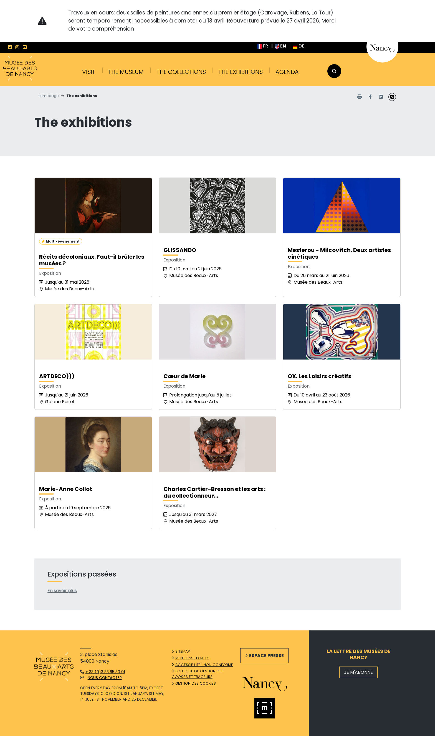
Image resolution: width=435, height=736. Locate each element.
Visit (88, 72)
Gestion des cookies (195, 683)
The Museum (126, 72)
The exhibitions (240, 72)
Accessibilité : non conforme (204, 664)
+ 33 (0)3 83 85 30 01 (105, 672)
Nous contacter (105, 677)
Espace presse (266, 655)
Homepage (48, 95)
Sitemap (182, 651)
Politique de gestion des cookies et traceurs (198, 673)
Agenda (287, 72)
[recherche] (334, 71)
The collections (181, 72)
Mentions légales (192, 658)
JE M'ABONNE (358, 672)
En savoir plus (62, 590)
